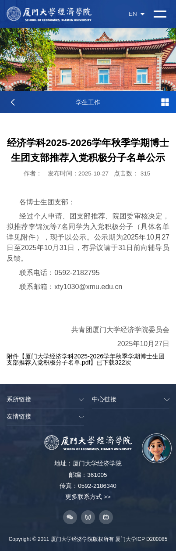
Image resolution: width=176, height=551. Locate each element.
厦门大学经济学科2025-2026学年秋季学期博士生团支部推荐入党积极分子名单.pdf (86, 359)
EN (136, 14)
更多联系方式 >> (88, 497)
